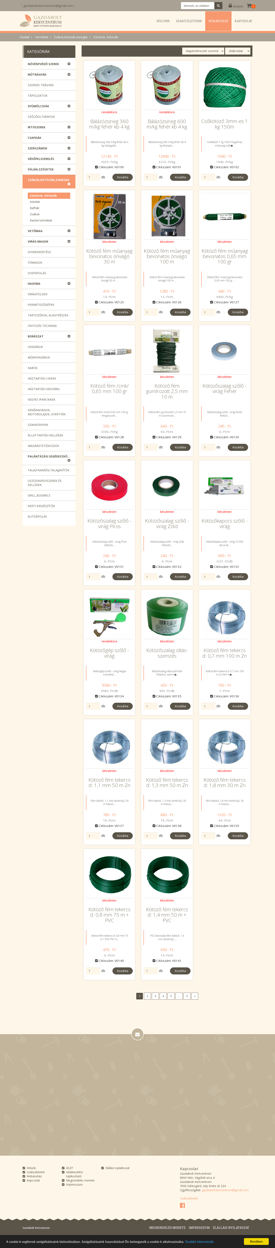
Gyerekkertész (39, 252)
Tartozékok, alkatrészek (48, 315)
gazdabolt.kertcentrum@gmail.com (48, 6)
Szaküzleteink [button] (189, 21)
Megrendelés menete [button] (167, 1228)
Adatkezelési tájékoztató (74, 1174)
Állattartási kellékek (45, 435)
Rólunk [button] (163, 21)
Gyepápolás (37, 273)
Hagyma (34, 284)
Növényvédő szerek (43, 64)
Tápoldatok (37, 96)
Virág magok (38, 241)
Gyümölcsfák (38, 106)
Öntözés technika (42, 326)
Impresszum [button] (199, 1228)
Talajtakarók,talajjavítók (48, 470)
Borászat (35, 336)
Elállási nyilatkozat (117, 1168)
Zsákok (35, 214)
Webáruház (34, 1176)
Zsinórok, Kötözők (105, 37)
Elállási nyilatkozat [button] (231, 1228)
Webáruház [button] (218, 21)
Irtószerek (36, 127)
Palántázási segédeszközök (51, 456)
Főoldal (24, 37)
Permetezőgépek (41, 305)
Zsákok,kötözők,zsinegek (71, 37)
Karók (32, 368)
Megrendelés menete (80, 1180)
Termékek (41, 37)
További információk (199, 1242)
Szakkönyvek (38, 425)
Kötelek (35, 202)
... (179, 996)
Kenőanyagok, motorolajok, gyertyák (47, 412)
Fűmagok (35, 262)
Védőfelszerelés (41, 159)
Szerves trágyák (41, 85)
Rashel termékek (41, 220)
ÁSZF (69, 1168)
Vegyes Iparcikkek (41, 399)
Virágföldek (37, 294)
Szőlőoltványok (41, 117)
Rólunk (31, 1168)
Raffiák (34, 208)
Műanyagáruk (39, 357)
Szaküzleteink (36, 1172)
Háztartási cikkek (42, 378)
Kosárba (122, 177)
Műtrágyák (37, 74)
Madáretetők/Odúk (43, 446)
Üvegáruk (35, 347)
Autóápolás (37, 516)
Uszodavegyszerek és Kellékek (45, 483)
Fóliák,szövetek (41, 169)
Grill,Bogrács (39, 495)
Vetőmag (35, 231)
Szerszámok (37, 148)
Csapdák (34, 138)
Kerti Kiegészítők (41, 506)
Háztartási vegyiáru (44, 389)
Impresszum (74, 1184)
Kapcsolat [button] (243, 21)
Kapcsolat (33, 1180)
